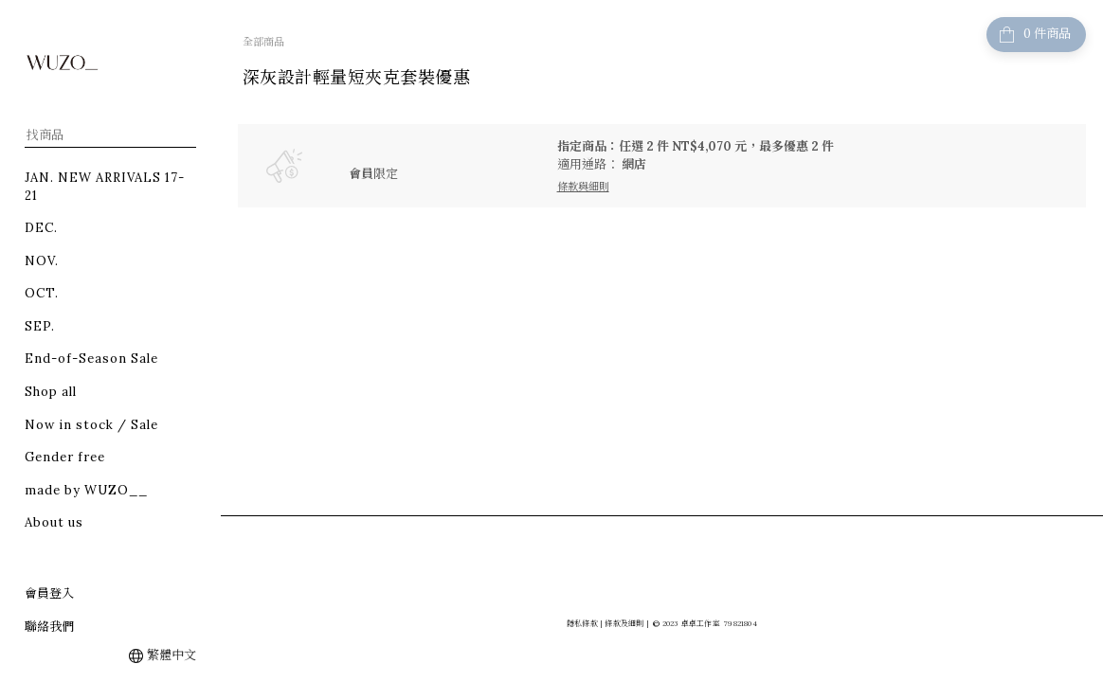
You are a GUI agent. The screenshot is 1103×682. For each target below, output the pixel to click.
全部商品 (263, 41)
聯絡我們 (49, 627)
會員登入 (49, 593)
